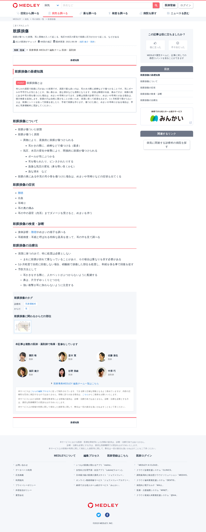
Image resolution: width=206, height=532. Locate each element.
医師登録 (170, 5)
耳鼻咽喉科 (30, 304)
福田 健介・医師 (87, 42)
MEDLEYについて (65, 455)
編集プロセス (91, 455)
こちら (85, 394)
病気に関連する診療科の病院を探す (167, 144)
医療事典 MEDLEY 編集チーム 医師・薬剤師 (52, 50)
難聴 (20, 193)
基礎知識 (74, 60)
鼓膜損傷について (149, 81)
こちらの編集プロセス (40, 391)
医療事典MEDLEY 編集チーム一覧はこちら (75, 383)
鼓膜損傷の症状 (147, 87)
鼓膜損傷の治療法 (149, 100)
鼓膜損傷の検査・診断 (151, 94)
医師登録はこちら (117, 455)
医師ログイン (144, 455)
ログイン (185, 5)
